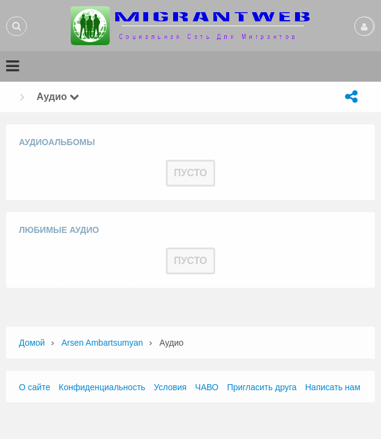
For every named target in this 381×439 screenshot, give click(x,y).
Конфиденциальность (102, 387)
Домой (32, 343)
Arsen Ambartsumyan (102, 343)
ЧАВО (206, 387)
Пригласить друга (261, 387)
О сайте (34, 387)
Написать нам (333, 387)
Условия (170, 387)
